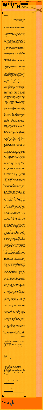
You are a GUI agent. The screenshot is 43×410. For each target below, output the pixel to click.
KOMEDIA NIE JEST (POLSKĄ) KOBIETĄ (9, 383)
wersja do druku (14, 394)
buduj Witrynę (23, 408)
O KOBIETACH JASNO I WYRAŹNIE (8, 391)
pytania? (37, 408)
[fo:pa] (14, 380)
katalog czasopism (28, 1)
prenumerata (39, 1)
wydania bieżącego (25, 7)
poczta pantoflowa (10, 1)
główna (3, 1)
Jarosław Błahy (23, 336)
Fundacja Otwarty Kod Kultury (31, 408)
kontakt (40, 408)
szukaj (20, 1)
